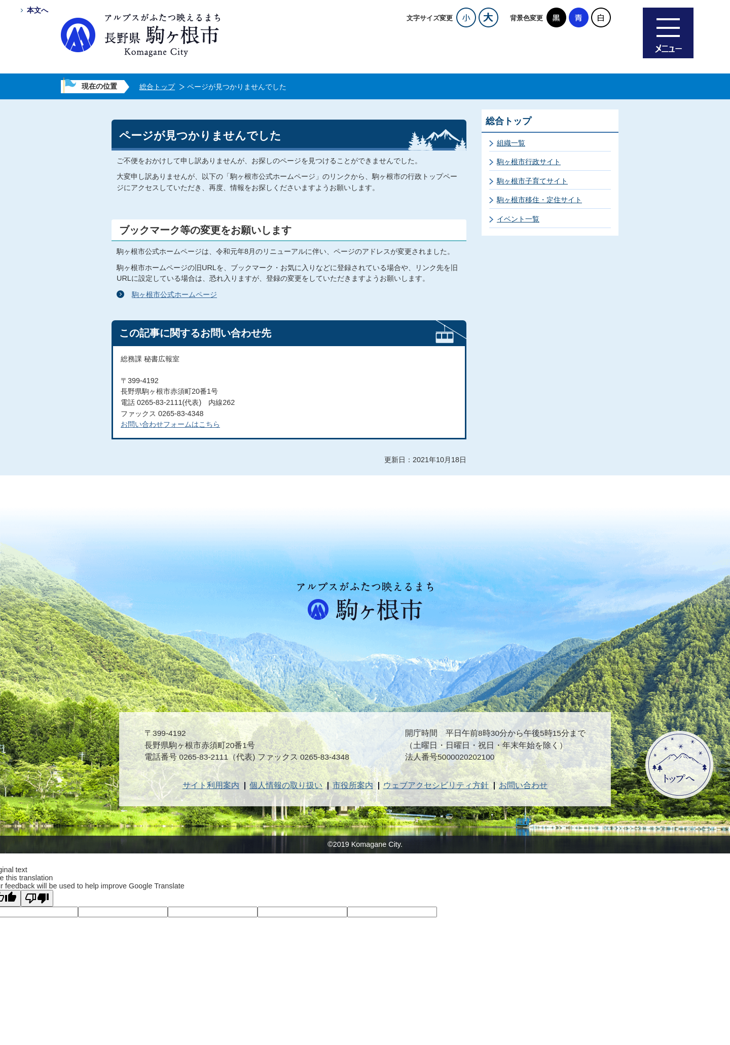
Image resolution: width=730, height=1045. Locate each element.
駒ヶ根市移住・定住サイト (539, 200)
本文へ (37, 10)
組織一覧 (511, 143)
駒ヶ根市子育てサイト (532, 181)
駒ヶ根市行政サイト (529, 162)
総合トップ (157, 87)
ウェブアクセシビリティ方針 (436, 785)
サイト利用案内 (210, 785)
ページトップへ (679, 765)
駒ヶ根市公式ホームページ (174, 294)
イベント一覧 (518, 219)
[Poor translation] (37, 898)
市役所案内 (353, 785)
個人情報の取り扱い (285, 785)
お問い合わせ (523, 785)
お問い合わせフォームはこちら (170, 424)
